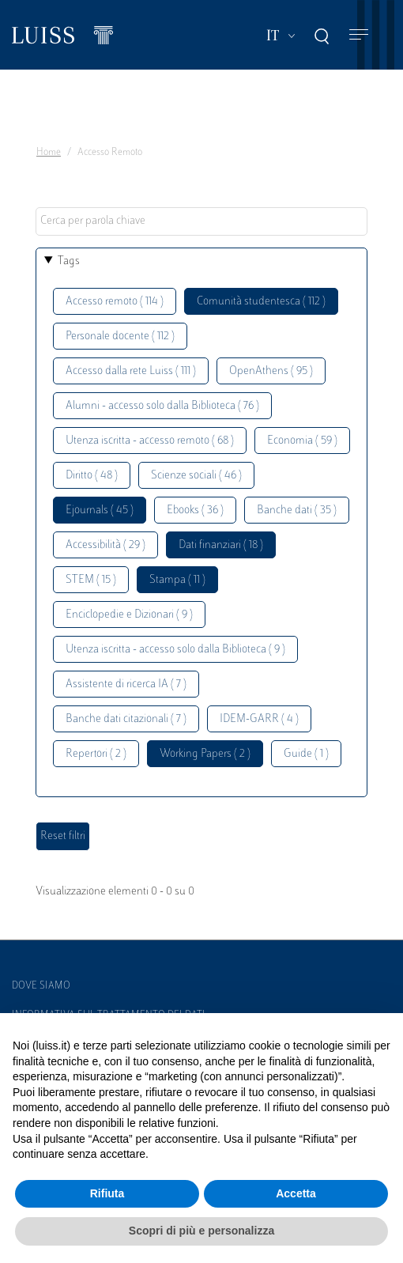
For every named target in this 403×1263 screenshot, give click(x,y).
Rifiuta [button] (107, 1193)
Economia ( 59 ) (302, 441)
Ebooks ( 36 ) (195, 510)
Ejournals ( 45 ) (100, 510)
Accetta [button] (296, 1193)
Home (48, 152)
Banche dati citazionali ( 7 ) (126, 719)
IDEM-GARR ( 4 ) (259, 719)
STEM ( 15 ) (91, 580)
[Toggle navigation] (358, 35)
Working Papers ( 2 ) (205, 754)
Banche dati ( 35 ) (297, 510)
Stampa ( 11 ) (177, 580)
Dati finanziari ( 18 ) (221, 545)
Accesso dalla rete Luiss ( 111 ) (131, 371)
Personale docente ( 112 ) (120, 336)
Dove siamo (41, 986)
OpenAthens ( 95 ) (271, 371)
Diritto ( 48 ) (92, 476)
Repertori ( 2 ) (96, 754)
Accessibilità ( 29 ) (105, 545)
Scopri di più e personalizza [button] (201, 1230)
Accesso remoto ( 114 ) (115, 302)
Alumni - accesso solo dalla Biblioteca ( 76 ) (162, 406)
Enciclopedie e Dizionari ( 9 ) (129, 615)
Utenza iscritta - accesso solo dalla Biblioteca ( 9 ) (175, 650)
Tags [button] (69, 261)
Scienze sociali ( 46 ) (196, 476)
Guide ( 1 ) (306, 754)
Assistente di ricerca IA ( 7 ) (126, 684)
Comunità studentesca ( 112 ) (261, 302)
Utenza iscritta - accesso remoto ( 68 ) (150, 441)
